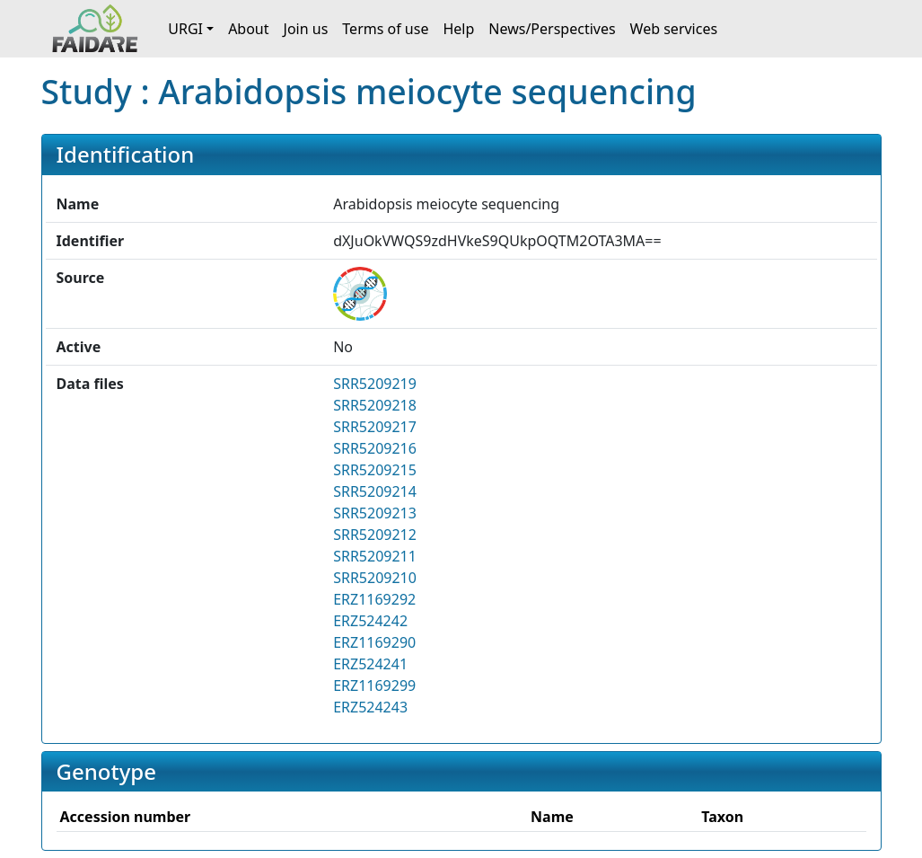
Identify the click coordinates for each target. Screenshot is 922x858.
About (248, 29)
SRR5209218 (375, 405)
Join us (306, 29)
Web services (674, 29)
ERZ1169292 (374, 599)
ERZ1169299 (374, 685)
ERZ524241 (370, 664)
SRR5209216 (375, 448)
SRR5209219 (375, 384)
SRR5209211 (375, 556)
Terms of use (385, 29)
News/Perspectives (551, 29)
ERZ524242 (370, 621)
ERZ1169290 (374, 642)
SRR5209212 (375, 534)
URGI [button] (185, 29)
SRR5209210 (375, 578)
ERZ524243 (370, 707)
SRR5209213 (375, 513)
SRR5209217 (375, 427)
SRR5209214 (375, 491)
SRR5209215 (375, 470)
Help (458, 29)
